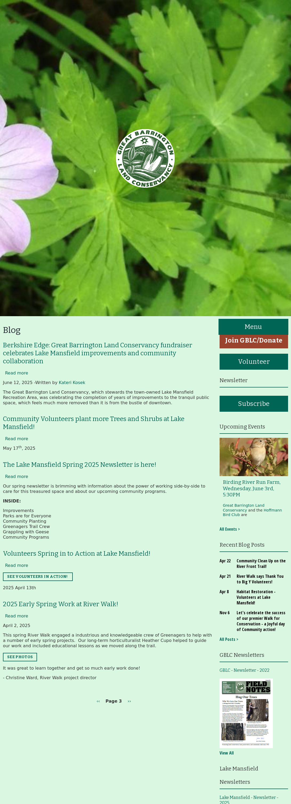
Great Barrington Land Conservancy (243, 507)
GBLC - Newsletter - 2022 (244, 670)
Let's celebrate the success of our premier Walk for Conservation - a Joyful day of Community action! (261, 621)
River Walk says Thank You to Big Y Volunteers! (260, 579)
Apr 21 (225, 576)
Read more (16, 373)
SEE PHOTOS (20, 657)
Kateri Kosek (72, 382)
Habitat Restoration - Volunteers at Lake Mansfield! (256, 597)
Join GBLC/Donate (253, 340)
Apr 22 (225, 561)
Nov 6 (224, 613)
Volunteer (254, 361)
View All (227, 753)
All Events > (230, 529)
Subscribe (253, 403)
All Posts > (229, 639)
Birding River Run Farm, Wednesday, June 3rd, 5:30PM (252, 488)
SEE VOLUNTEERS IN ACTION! (37, 576)
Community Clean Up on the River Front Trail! (261, 563)
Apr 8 (224, 592)
